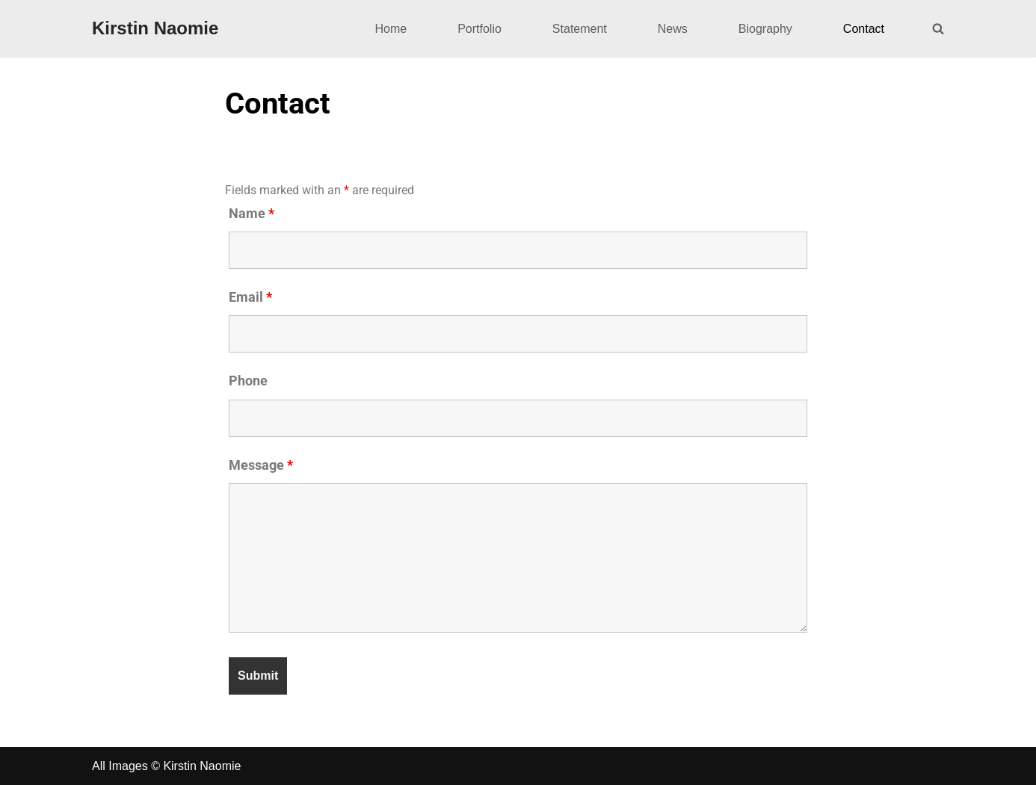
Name (251, 213)
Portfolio (479, 28)
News (673, 28)
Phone (248, 380)
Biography (765, 28)
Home (390, 28)
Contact (863, 28)
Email (250, 297)
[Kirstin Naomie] (155, 28)
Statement (579, 28)
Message (261, 465)
